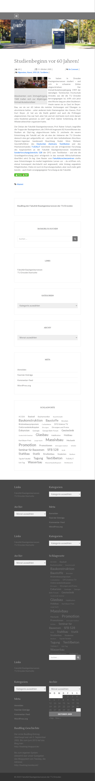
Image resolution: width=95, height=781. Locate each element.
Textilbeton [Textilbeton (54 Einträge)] (71, 642)
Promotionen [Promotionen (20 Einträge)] (45, 445)
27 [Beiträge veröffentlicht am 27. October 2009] (55, 710)
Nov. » (58, 718)
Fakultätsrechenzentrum (63, 158)
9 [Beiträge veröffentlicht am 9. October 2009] (67, 700)
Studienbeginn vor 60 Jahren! (46, 61)
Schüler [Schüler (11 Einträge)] (73, 446)
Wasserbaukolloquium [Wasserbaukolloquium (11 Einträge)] (53, 463)
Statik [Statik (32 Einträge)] (74, 631)
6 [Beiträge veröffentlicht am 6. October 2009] (54, 700)
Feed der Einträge (25, 375)
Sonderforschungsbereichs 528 (28, 152)
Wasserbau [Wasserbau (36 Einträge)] (35, 462)
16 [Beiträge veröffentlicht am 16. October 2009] (68, 703)
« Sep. (51, 718)
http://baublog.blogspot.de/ (26, 746)
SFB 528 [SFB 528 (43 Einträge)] (69, 628)
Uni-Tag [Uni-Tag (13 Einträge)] (22, 463)
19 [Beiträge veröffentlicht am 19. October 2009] (50, 706)
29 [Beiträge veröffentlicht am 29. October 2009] (64, 710)
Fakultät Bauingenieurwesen (29, 269)
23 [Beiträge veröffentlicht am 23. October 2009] (68, 706)
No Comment (72, 69)
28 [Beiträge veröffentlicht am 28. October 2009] (59, 710)
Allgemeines (22, 72)
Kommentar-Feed (25, 380)
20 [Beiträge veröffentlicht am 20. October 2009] (55, 706)
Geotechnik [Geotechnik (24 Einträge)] (68, 592)
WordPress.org (24, 385)
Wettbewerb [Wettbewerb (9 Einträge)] (68, 463)
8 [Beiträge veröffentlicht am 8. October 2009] (63, 700)
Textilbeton (44, 72)
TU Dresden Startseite (27, 272)
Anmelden (21, 369)
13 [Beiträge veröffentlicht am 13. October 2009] (55, 703)
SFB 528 (36, 72)
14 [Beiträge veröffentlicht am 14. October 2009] (59, 703)
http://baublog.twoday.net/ (26, 765)
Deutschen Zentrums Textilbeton (53, 144)
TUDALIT (35, 146)
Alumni (29, 72)
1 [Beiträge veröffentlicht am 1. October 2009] (63, 696)
